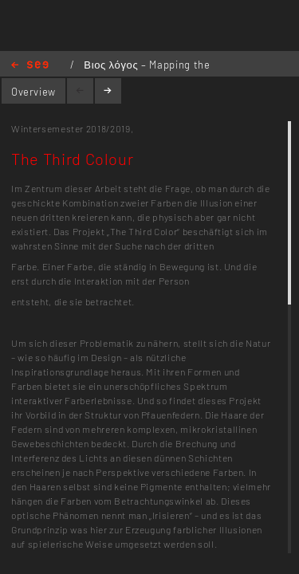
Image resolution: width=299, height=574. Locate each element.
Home (30, 66)
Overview (33, 91)
